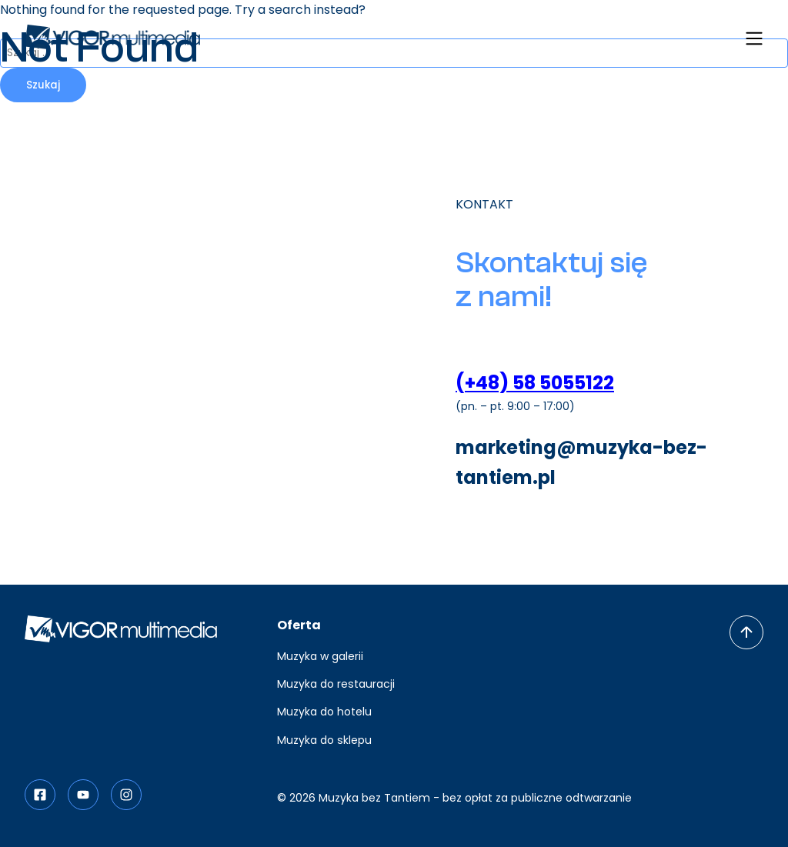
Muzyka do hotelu (324, 711)
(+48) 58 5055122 (535, 382)
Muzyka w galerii (320, 656)
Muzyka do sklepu (324, 740)
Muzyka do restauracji (336, 684)
